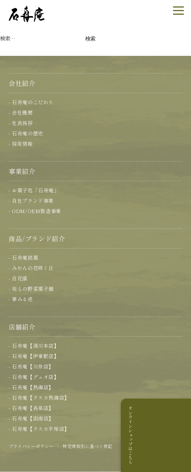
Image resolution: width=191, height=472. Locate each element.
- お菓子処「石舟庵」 (34, 190)
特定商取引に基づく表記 (88, 446)
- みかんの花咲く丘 (31, 267)
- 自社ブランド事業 (31, 200)
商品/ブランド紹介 (37, 238)
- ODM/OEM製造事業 (35, 211)
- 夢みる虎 (21, 299)
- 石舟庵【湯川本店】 (34, 345)
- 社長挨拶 (21, 122)
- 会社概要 (21, 112)
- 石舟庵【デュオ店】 (34, 376)
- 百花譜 (18, 278)
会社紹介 (22, 83)
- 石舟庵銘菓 (23, 257)
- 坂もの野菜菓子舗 (31, 288)
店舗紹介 (22, 326)
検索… (7, 38)
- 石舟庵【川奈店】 (31, 366)
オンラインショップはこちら (182, 435)
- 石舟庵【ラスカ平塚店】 (39, 428)
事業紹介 (22, 171)
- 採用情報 (21, 143)
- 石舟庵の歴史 (26, 133)
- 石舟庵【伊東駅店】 (34, 356)
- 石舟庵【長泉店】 (31, 407)
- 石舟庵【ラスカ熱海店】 (39, 397)
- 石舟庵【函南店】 (31, 418)
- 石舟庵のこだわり (31, 102)
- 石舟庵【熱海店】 (31, 387)
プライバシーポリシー (31, 446)
